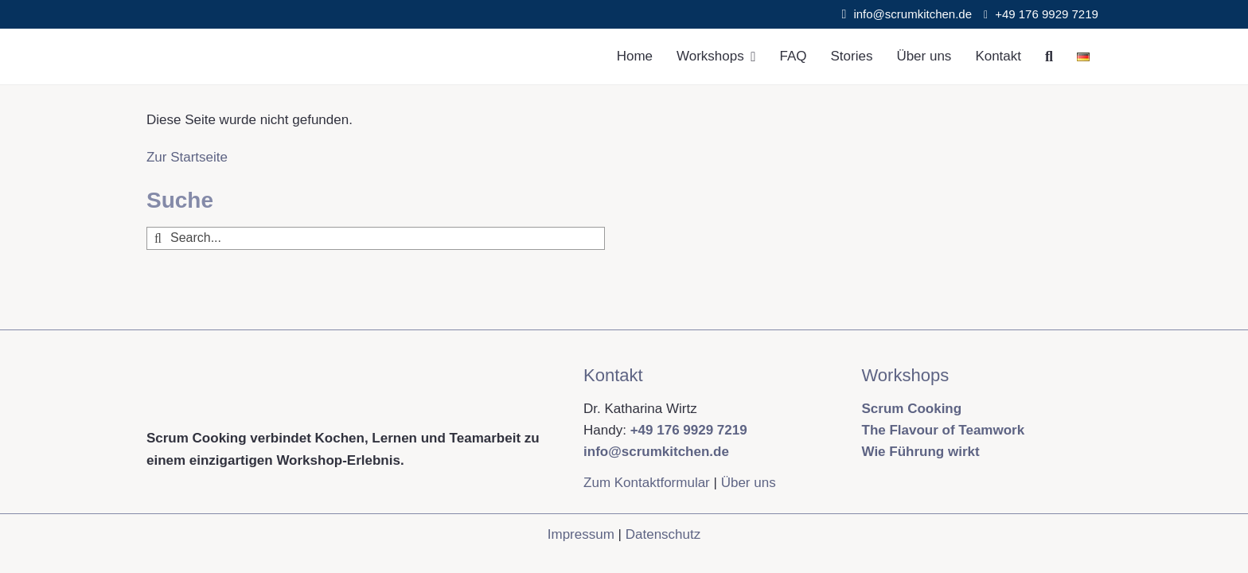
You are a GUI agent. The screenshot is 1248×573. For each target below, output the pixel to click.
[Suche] (1049, 56)
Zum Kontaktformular (646, 482)
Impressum (581, 534)
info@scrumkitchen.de (912, 14)
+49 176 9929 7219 (1048, 14)
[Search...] (375, 238)
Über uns (748, 482)
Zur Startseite (187, 157)
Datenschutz (663, 534)
